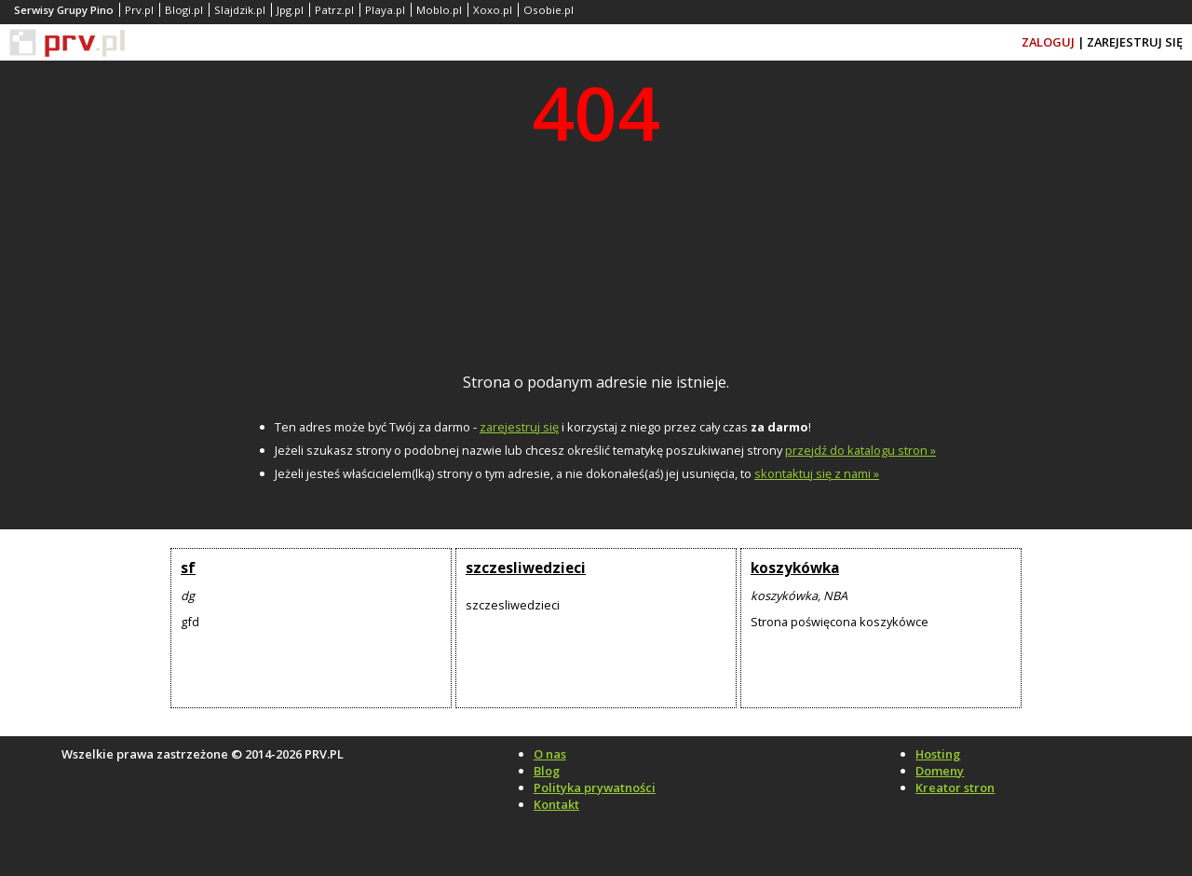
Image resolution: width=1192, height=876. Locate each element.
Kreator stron (955, 787)
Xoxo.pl (492, 10)
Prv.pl (139, 10)
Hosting (937, 754)
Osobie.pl (548, 10)
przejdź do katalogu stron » (860, 450)
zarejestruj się (519, 426)
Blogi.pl (184, 10)
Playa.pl (385, 10)
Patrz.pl (334, 10)
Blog (547, 770)
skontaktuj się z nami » (816, 473)
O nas (550, 754)
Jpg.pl (290, 10)
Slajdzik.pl (239, 10)
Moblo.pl (439, 10)
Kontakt (556, 804)
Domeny (939, 770)
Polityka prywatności (595, 787)
